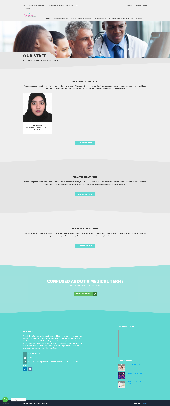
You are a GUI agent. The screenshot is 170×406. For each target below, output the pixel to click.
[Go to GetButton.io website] (5, 403)
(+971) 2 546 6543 (34, 353)
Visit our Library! (86, 294)
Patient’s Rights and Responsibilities (60, 5)
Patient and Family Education (120, 19)
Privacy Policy (29, 8)
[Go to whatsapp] (5, 399)
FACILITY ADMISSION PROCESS (81, 19)
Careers (139, 19)
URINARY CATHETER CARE (135, 382)
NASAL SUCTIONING (135, 373)
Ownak (144, 403)
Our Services (100, 19)
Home (48, 19)
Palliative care (134, 364)
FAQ (24, 5)
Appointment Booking (36, 5)
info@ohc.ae (32, 357)
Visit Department (85, 142)
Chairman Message (61, 19)
